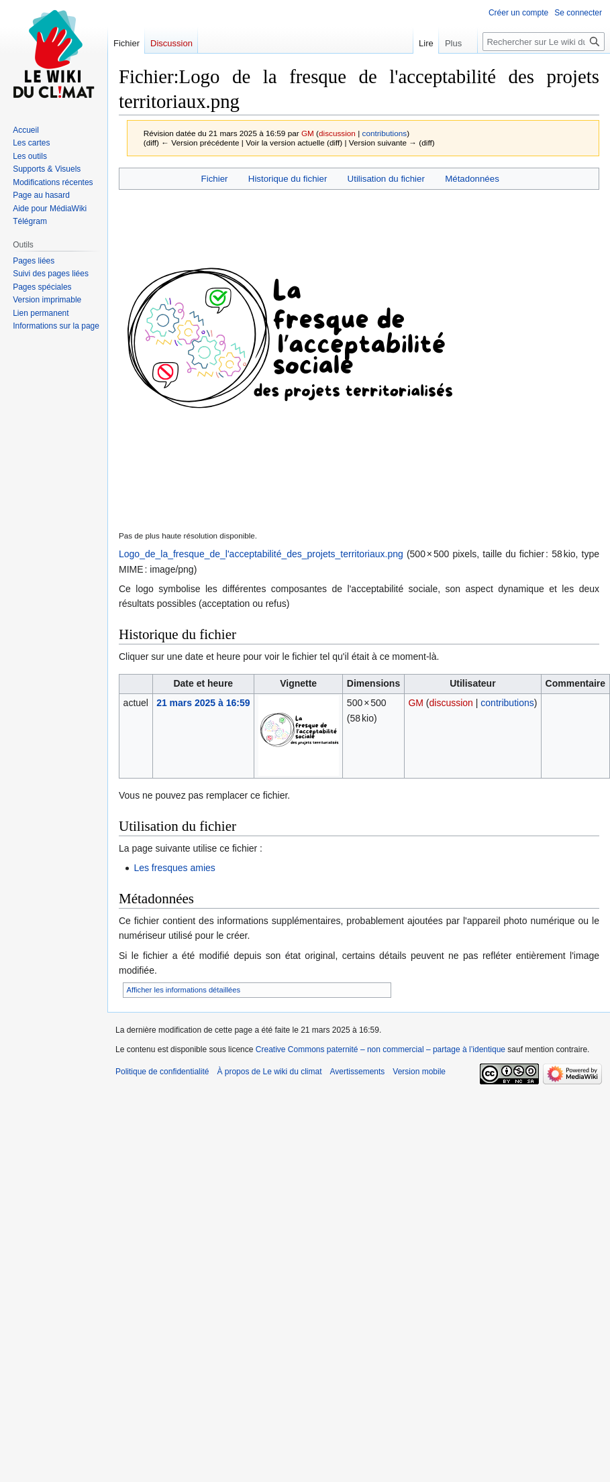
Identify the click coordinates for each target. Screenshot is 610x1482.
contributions (384, 133)
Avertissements (357, 1071)
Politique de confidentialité (162, 1071)
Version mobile (419, 1071)
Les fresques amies (174, 867)
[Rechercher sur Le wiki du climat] (543, 41)
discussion (337, 133)
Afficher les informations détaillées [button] (184, 990)
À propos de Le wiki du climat (269, 1071)
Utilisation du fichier (386, 179)
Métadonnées (472, 179)
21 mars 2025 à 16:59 (203, 702)
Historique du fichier (287, 179)
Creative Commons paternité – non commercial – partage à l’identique (380, 1049)
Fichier (214, 179)
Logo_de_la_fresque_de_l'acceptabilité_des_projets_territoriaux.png (261, 554)
